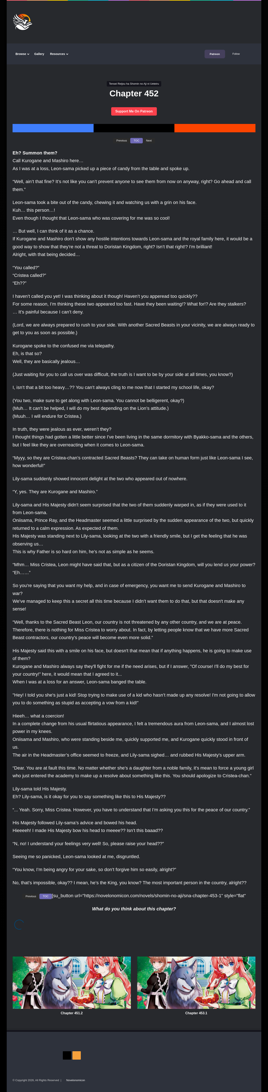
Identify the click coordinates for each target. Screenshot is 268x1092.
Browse (20, 54)
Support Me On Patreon (134, 111)
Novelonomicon (75, 1080)
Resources (57, 54)
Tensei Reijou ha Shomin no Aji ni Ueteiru (134, 83)
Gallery (39, 54)
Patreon (215, 54)
